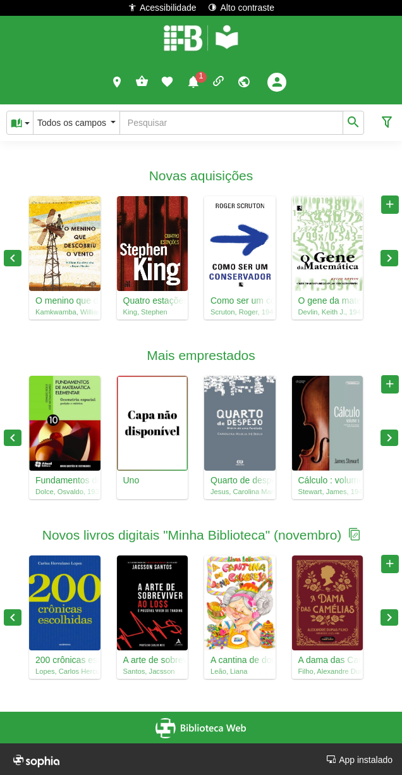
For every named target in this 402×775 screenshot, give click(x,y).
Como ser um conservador (239, 300)
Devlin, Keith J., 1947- (327, 312)
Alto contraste (241, 7)
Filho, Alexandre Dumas (327, 671)
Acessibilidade (162, 7)
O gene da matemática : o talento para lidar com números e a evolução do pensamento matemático (327, 300)
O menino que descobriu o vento (64, 300)
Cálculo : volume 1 (327, 480)
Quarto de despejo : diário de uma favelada (239, 480)
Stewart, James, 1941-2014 (327, 491)
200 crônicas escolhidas (64, 660)
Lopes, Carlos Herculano (64, 671)
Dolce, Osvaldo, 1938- (64, 491)
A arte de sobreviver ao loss (152, 660)
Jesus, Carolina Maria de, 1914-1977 (239, 491)
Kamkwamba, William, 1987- (64, 312)
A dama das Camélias (327, 660)
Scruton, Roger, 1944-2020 (239, 312)
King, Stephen (145, 312)
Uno (131, 480)
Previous (12, 258)
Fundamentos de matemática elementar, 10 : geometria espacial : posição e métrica (64, 480)
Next (389, 258)
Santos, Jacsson (149, 671)
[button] (117, 81)
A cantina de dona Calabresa (239, 660)
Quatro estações (152, 300)
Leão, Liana (228, 671)
